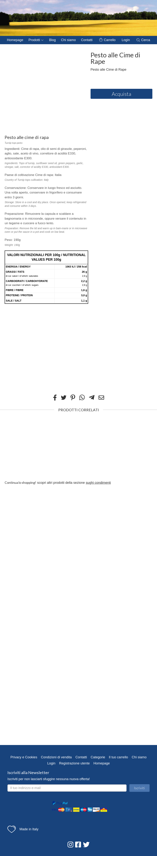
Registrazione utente (74, 763)
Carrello (107, 40)
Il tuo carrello (118, 757)
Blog (52, 40)
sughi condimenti (98, 483)
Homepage (15, 40)
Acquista (121, 94)
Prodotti (36, 40)
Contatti (86, 40)
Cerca (143, 40)
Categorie (98, 757)
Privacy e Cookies (23, 757)
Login (126, 40)
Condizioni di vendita (56, 757)
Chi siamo (68, 40)
